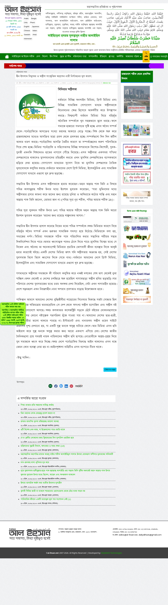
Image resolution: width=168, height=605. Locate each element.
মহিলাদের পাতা (79, 56)
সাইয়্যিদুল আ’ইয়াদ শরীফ (23, 56)
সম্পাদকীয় (93, 56)
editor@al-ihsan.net (128, 534)
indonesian (28, 39)
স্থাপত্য (111, 56)
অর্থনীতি (120, 56)
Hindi (34, 35)
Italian (35, 31)
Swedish (27, 35)
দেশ (38, 56)
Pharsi (32, 23)
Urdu (26, 23)
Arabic (26, 19)
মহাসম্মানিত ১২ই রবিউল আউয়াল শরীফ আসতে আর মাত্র (11, 316)
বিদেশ (45, 56)
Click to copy (110, 370)
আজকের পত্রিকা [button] (132, 56)
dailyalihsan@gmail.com (150, 534)
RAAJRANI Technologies (111, 553)
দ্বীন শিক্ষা (54, 56)
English (26, 27)
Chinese (27, 31)
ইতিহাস (103, 56)
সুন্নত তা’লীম (65, 56)
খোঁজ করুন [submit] (146, 56)
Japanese (35, 27)
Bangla (33, 19)
